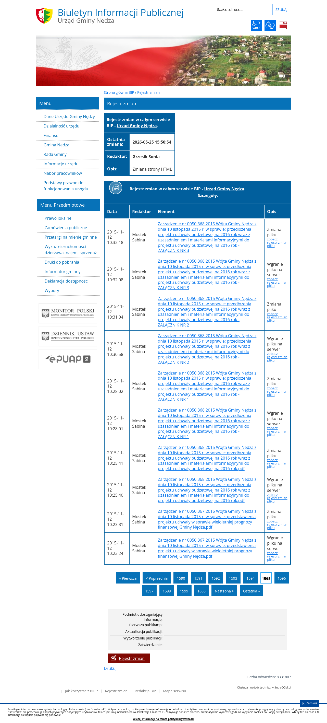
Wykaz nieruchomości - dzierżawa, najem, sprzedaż (71, 249)
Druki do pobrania (62, 262)
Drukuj (110, 668)
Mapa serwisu (174, 691)
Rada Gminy (55, 154)
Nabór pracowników (63, 173)
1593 (233, 578)
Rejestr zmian (148, 92)
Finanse (51, 135)
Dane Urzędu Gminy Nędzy (69, 116)
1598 (167, 591)
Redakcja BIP (145, 691)
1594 (250, 578)
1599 (184, 591)
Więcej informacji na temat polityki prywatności (163, 719)
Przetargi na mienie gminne (71, 237)
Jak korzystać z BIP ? (81, 691)
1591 (198, 578)
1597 (149, 591)
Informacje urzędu (61, 164)
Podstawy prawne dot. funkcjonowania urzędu (66, 186)
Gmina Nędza (56, 145)
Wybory (52, 290)
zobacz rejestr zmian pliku (277, 242)
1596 (282, 578)
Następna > (224, 591)
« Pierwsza (127, 578)
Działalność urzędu (61, 126)
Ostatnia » (251, 591)
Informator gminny (63, 271)
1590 (181, 578)
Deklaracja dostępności (67, 281)
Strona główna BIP (119, 92)
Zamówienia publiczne (66, 227)
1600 (201, 591)
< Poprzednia (157, 578)
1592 (216, 578)
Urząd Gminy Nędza (137, 126)
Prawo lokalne (58, 218)
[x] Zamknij (310, 703)
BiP (283, 25)
